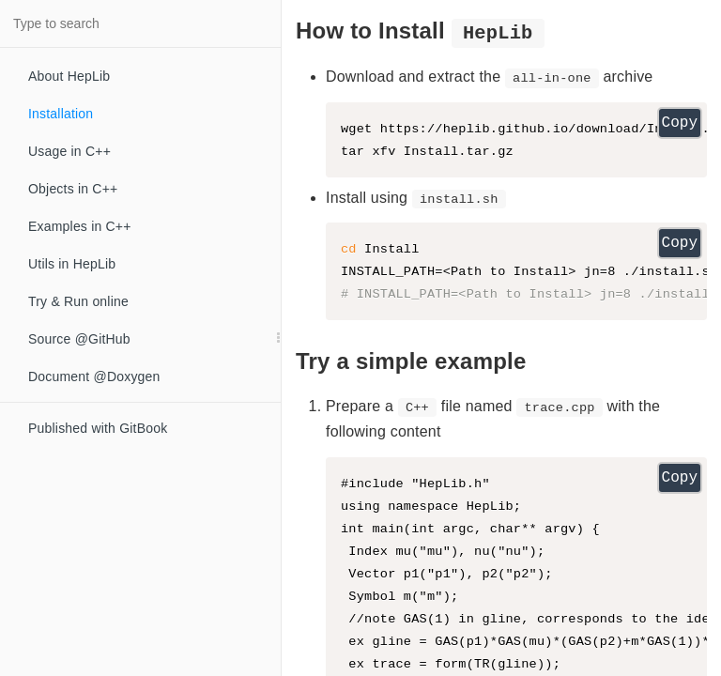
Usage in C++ (69, 151)
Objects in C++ (72, 188)
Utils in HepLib (71, 263)
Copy (680, 123)
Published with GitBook (97, 428)
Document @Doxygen (94, 376)
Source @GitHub (79, 338)
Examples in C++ (79, 226)
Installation (60, 113)
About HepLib (69, 76)
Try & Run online (78, 301)
